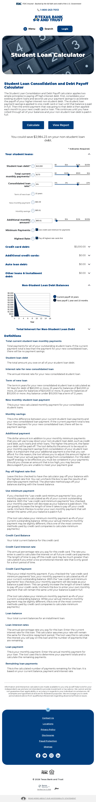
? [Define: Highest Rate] (32, 238)
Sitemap (48, 747)
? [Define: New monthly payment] (32, 202)
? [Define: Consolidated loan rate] (32, 185)
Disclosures (48, 735)
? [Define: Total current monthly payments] (32, 175)
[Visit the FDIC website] (45, 772)
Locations (48, 724)
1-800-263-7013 (49, 10)
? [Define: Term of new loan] (32, 194)
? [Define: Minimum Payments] (32, 230)
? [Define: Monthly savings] (32, 211)
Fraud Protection (48, 741)
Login (67, 29)
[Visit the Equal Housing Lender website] (51, 772)
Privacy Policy (48, 729)
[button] (48, 154)
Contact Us (48, 718)
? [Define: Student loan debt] (32, 166)
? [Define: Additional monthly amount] (32, 221)
